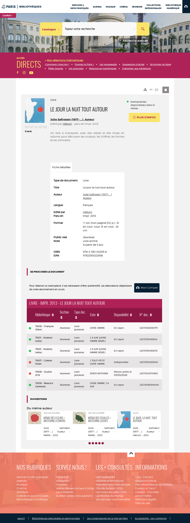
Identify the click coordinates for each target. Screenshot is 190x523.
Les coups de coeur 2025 (111, 491)
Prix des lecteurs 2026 (109, 487)
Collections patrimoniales (32, 495)
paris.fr (21, 517)
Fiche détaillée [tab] (61, 167)
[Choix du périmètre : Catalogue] (51, 29)
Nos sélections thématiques (113, 483)
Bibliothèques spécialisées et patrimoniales (56, 517)
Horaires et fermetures (110, 480)
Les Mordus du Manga (109, 495)
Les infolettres (64, 491)
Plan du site (142, 502)
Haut (131, 452)
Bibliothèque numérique (32, 498)
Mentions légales (145, 498)
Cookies (140, 491)
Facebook (62, 476)
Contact (148, 476)
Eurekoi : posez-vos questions (74, 495)
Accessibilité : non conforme (150, 517)
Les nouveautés (105, 476)
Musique (21, 483)
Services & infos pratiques (32, 476)
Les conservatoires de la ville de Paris (107, 517)
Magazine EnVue (145, 480)
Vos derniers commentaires (113, 498)
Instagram (62, 480)
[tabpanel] (87, 218)
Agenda (21, 480)
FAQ (138, 476)
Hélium (67, 123)
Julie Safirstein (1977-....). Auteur (72, 119)
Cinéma (21, 487)
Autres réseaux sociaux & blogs (75, 487)
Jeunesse (22, 491)
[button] (186, 6)
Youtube (61, 483)
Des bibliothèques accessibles (154, 483)
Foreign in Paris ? (146, 487)
